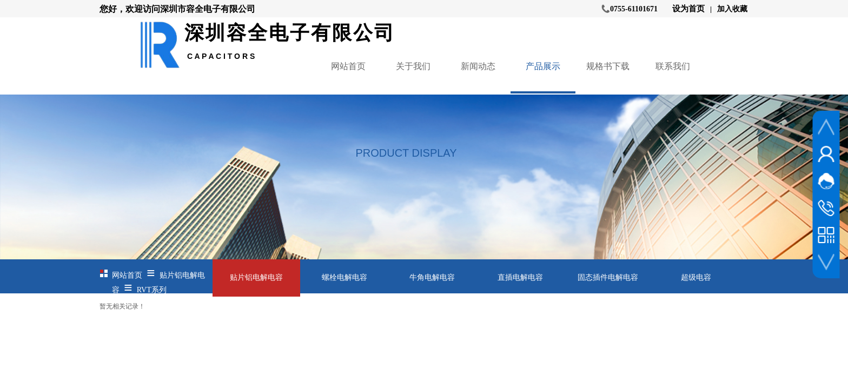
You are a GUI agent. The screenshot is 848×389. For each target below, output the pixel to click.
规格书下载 (608, 66)
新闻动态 (478, 66)
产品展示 (543, 66)
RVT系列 (152, 290)
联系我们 (672, 66)
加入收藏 (732, 9)
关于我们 (413, 66)
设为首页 (688, 8)
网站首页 (348, 66)
